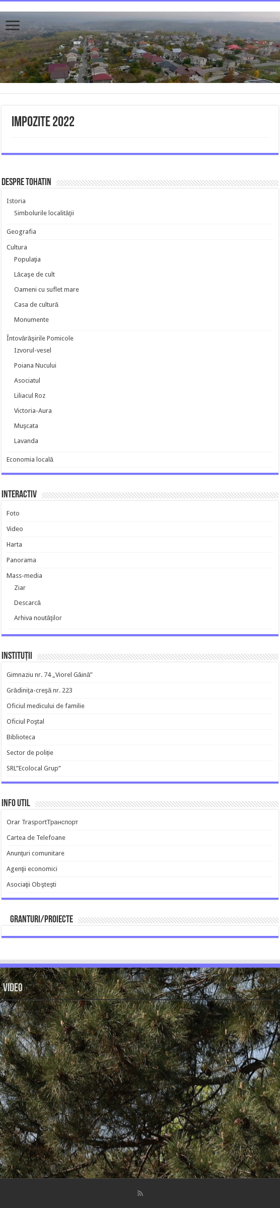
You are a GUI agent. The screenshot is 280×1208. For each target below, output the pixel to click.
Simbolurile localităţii (44, 213)
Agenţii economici (32, 869)
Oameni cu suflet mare (46, 289)
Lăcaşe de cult (34, 274)
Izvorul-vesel (32, 350)
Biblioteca (21, 737)
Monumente (31, 319)
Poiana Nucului (35, 365)
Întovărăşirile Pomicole (40, 338)
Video (15, 529)
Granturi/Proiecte (41, 920)
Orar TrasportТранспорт (43, 822)
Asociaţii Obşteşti (32, 884)
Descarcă (27, 603)
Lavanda (26, 441)
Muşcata (26, 425)
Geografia (21, 231)
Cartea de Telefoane (36, 837)
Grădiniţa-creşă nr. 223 (40, 690)
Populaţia (27, 259)
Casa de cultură (36, 304)
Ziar (20, 587)
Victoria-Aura (33, 410)
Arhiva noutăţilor (38, 618)
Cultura (17, 247)
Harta (14, 544)
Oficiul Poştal (26, 721)
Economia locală (30, 459)
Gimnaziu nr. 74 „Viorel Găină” (50, 674)
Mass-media (24, 575)
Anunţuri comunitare (36, 853)
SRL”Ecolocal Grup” (34, 768)
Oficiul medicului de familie (46, 706)
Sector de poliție (30, 752)
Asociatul (27, 380)
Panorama (21, 560)
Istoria (16, 201)
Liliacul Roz (29, 395)
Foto (13, 513)
